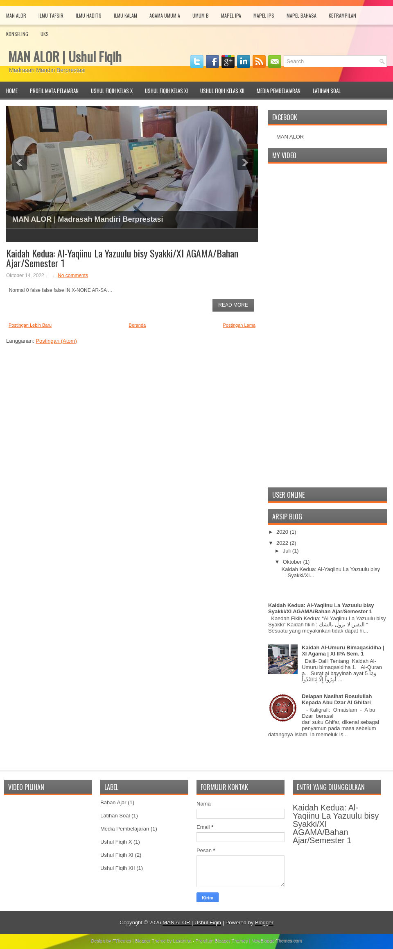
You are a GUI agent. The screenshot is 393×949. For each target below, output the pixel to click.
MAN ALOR (290, 137)
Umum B (200, 15)
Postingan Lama (239, 325)
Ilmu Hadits (89, 15)
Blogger (264, 922)
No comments (73, 275)
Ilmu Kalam (125, 15)
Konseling (17, 33)
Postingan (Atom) (56, 341)
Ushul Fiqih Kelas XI (166, 90)
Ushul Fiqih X (116, 842)
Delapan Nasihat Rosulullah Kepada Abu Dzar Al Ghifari (337, 699)
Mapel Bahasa (301, 15)
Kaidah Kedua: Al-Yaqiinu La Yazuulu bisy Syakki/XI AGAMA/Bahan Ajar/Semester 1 (122, 258)
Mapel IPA (231, 15)
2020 (283, 532)
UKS (45, 33)
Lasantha (182, 940)
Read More (233, 305)
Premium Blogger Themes (222, 940)
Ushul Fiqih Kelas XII (222, 90)
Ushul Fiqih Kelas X (112, 90)
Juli (287, 551)
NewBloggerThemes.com (276, 940)
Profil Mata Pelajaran (54, 90)
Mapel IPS (263, 15)
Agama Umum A (164, 15)
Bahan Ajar (113, 802)
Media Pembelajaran (278, 90)
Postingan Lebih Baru (30, 325)
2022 (283, 543)
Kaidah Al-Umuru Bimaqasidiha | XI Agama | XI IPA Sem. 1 (343, 650)
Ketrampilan (342, 15)
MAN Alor (16, 15)
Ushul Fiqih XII (117, 868)
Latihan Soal (327, 90)
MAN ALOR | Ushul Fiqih (65, 56)
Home (12, 90)
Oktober (293, 562)
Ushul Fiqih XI (116, 855)
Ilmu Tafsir (50, 15)
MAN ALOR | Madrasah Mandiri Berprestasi (87, 219)
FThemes (121, 940)
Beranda (137, 325)
